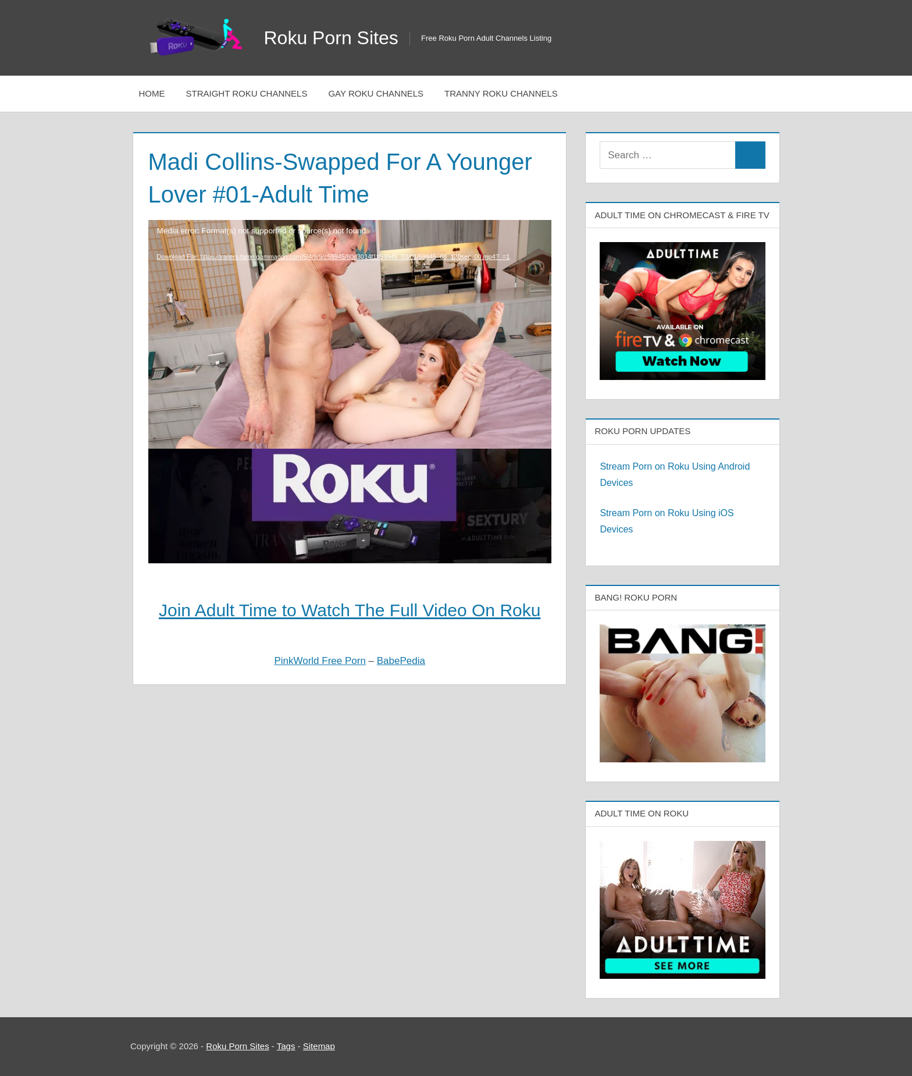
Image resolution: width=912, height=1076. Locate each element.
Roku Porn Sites (331, 37)
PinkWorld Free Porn (319, 660)
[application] (349, 300)
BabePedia (401, 660)
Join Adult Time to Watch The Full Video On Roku (349, 610)
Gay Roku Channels (375, 93)
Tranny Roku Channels (501, 93)
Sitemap (319, 1046)
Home (152, 93)
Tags (286, 1046)
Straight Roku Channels (247, 93)
